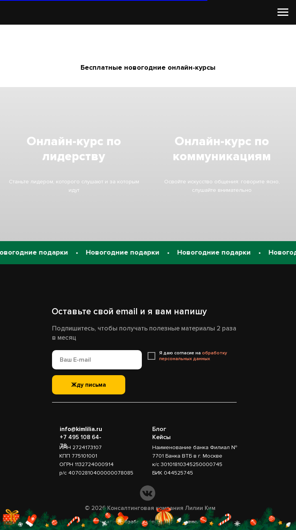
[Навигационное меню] (283, 12)
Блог (159, 429)
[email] (97, 359)
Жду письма (88, 384)
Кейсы (161, 437)
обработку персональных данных (193, 356)
